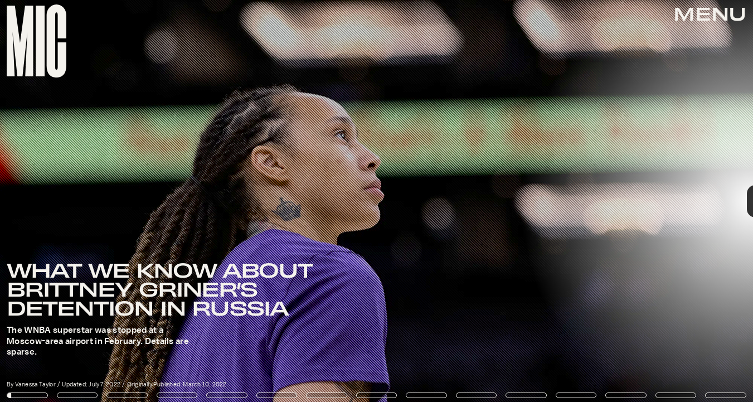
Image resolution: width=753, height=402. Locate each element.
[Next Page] (501, 201)
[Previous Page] (124, 201)
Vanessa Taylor (35, 384)
